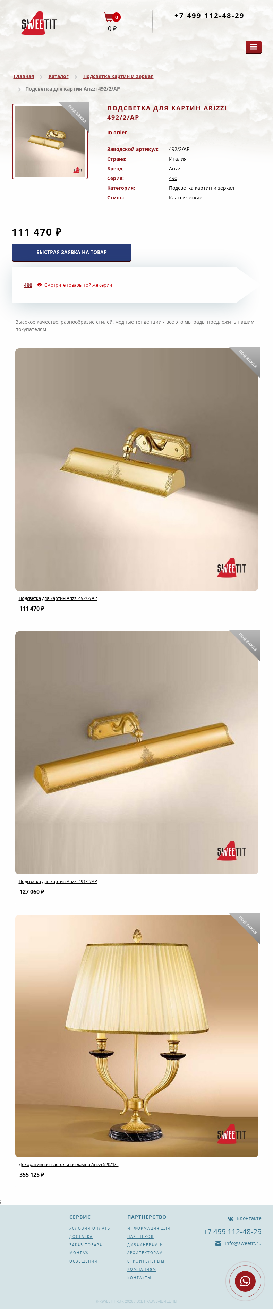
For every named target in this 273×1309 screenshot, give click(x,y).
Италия (178, 158)
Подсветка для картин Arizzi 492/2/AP (58, 598)
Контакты (139, 1277)
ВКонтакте (249, 1218)
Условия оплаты (90, 1228)
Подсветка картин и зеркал (118, 76)
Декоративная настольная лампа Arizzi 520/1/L (69, 1164)
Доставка (81, 1236)
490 (173, 178)
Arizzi (175, 168)
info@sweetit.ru (242, 1243)
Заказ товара (85, 1244)
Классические (185, 197)
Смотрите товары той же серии (78, 285)
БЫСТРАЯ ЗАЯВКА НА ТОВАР (71, 252)
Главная (24, 76)
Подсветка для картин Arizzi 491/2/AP (58, 881)
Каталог (59, 76)
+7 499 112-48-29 (209, 15)
